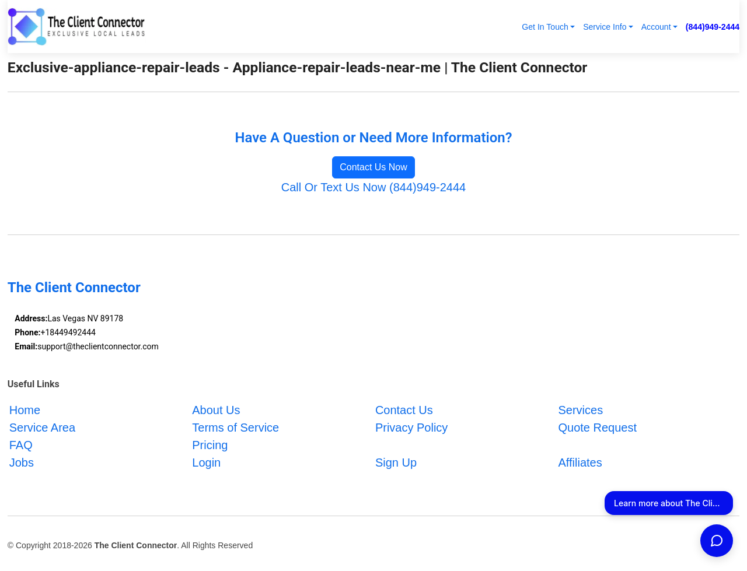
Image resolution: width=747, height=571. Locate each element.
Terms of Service (235, 427)
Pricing (210, 445)
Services (580, 410)
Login (206, 462)
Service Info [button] (604, 26)
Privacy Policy (411, 427)
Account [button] (656, 26)
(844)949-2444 (712, 26)
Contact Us (404, 410)
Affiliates (580, 462)
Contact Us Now (373, 167)
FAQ (21, 445)
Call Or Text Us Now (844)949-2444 (373, 187)
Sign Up (396, 462)
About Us (216, 410)
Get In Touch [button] (545, 26)
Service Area (42, 427)
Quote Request (597, 427)
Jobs (21, 462)
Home (24, 410)
